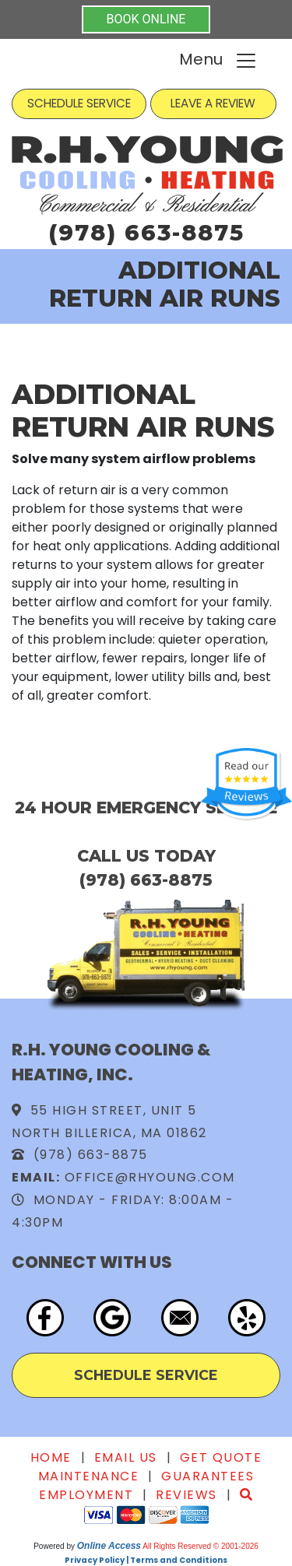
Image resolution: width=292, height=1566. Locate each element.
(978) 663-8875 (146, 232)
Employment (86, 1495)
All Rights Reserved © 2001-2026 (200, 1546)
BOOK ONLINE (146, 19)
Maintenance (88, 1476)
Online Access (109, 1545)
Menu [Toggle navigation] (218, 60)
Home (51, 1457)
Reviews (186, 1495)
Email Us (125, 1457)
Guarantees (207, 1476)
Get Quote (221, 1457)
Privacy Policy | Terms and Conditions (146, 1560)
